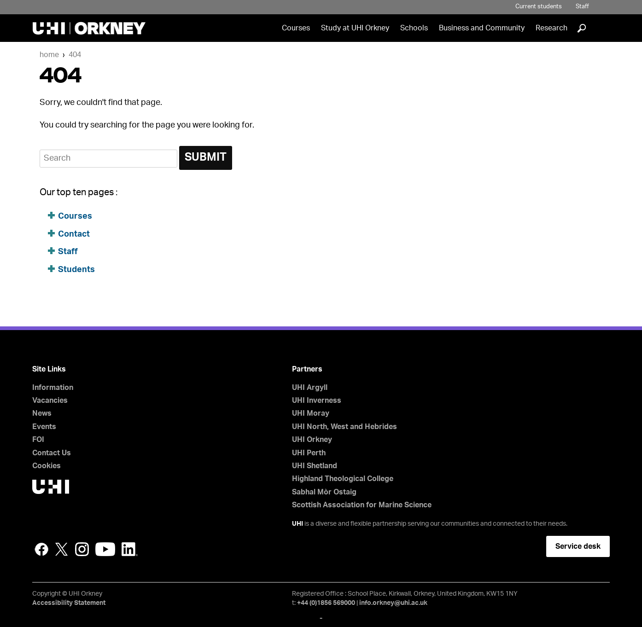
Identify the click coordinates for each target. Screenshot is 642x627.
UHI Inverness (316, 400)
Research (551, 28)
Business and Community (482, 28)
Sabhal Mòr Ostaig (324, 492)
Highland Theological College (342, 478)
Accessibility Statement (68, 603)
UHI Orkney (312, 439)
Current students (538, 7)
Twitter (62, 549)
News (42, 413)
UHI (297, 524)
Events (44, 426)
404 (75, 54)
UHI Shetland (314, 466)
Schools (414, 28)
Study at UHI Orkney (355, 28)
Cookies (46, 466)
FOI (38, 439)
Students (76, 270)
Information (52, 387)
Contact (74, 234)
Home (49, 54)
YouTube (105, 549)
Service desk (578, 546)
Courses (296, 28)
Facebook (41, 549)
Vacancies (50, 400)
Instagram (82, 549)
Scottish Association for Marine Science (362, 505)
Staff (582, 7)
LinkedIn (130, 549)
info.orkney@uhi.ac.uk (393, 603)
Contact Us (51, 453)
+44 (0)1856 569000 (326, 603)
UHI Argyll (309, 387)
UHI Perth (309, 453)
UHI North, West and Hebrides (344, 426)
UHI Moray (310, 413)
